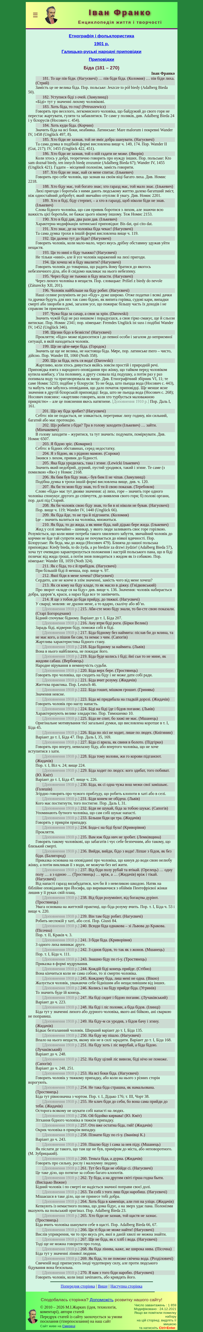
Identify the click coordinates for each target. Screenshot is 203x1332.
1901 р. (101, 43)
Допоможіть (102, 1299)
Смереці (68, 1326)
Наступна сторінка (126, 1286)
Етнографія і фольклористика (101, 35)
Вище (103, 1286)
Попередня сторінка (78, 1286)
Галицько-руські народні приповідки (102, 51)
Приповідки (101, 59)
